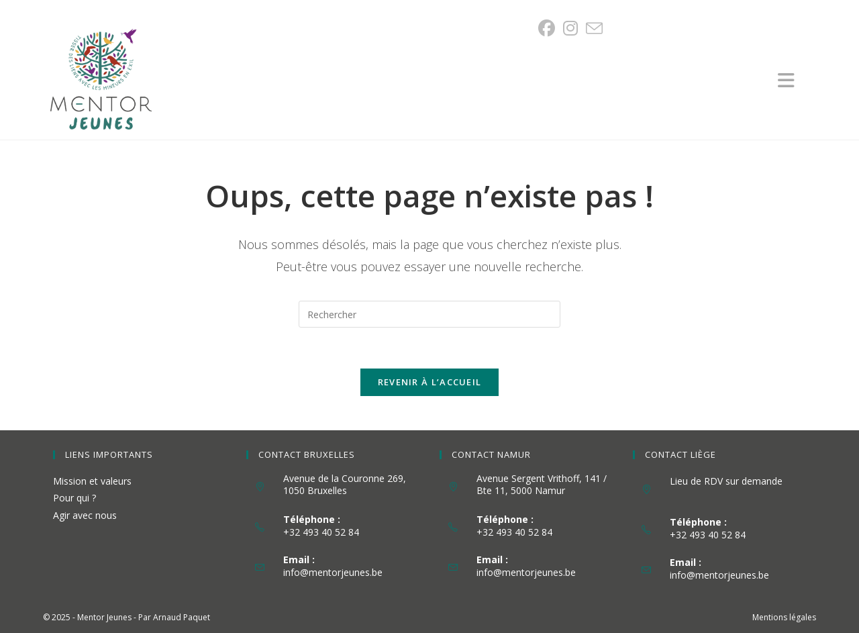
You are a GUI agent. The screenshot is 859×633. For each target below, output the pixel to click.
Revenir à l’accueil (430, 382)
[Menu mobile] (793, 83)
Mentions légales (784, 617)
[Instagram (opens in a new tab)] (570, 28)
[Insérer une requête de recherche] (429, 314)
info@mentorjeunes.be (333, 572)
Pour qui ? (74, 497)
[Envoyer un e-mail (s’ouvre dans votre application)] (594, 28)
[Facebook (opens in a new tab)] (548, 28)
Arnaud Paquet (181, 617)
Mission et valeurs (92, 481)
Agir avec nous (85, 515)
